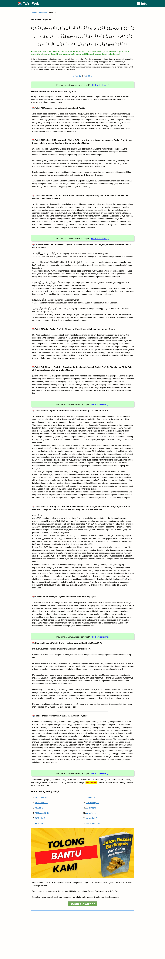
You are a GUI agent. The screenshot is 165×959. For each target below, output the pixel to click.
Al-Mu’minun (91, 813)
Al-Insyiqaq (91, 808)
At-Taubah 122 (41, 803)
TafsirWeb (31, 3)
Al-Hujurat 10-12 (42, 813)
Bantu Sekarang (82, 904)
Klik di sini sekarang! (100, 85)
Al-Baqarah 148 (93, 823)
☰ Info (142, 4)
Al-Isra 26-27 (91, 797)
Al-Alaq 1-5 (40, 808)
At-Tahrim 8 (40, 818)
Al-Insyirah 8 (91, 818)
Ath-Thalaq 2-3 (92, 803)
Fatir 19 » (88, 76)
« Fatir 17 (77, 76)
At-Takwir (39, 823)
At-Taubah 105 (41, 797)
